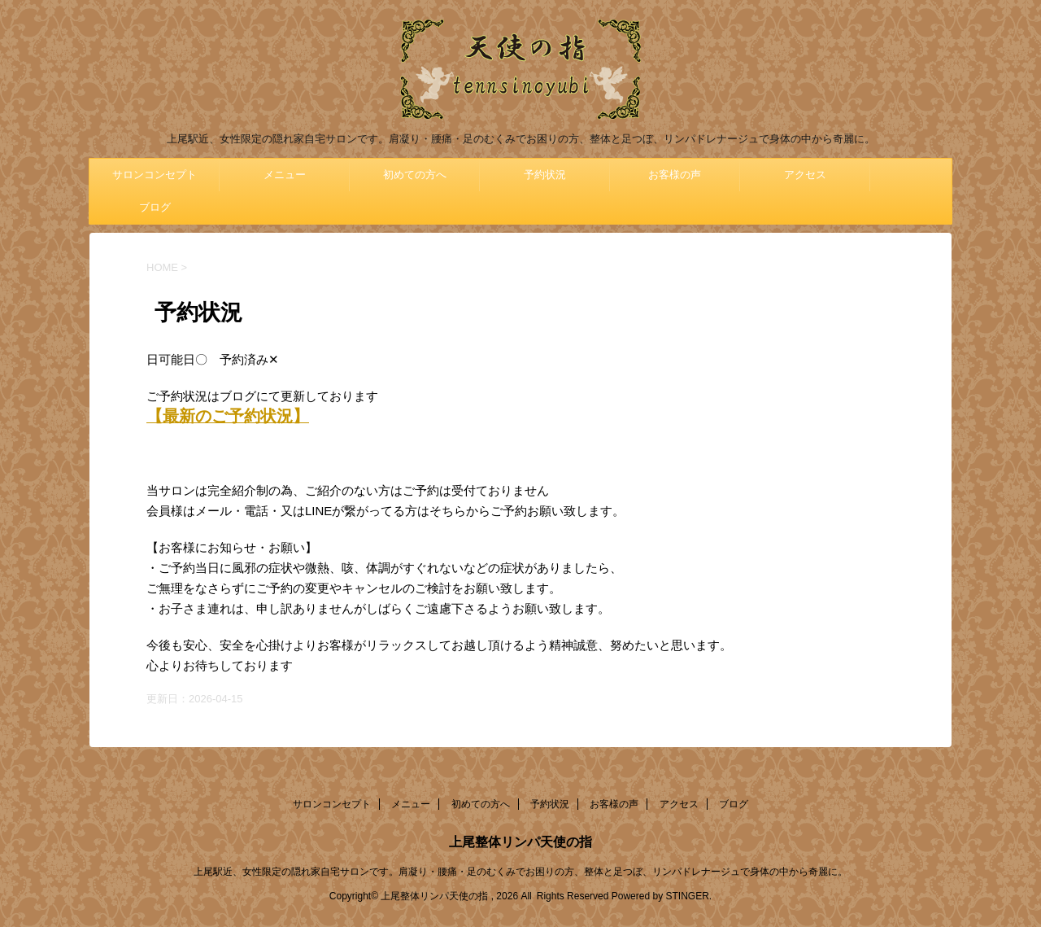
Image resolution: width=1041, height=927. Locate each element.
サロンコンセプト (154, 174)
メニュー (285, 174)
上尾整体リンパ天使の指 (520, 842)
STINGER (686, 896)
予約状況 (545, 174)
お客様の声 (674, 174)
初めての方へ (414, 174)
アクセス (805, 174)
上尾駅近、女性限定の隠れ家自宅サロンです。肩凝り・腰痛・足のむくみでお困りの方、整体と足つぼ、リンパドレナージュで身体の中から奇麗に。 (520, 871)
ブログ (155, 207)
